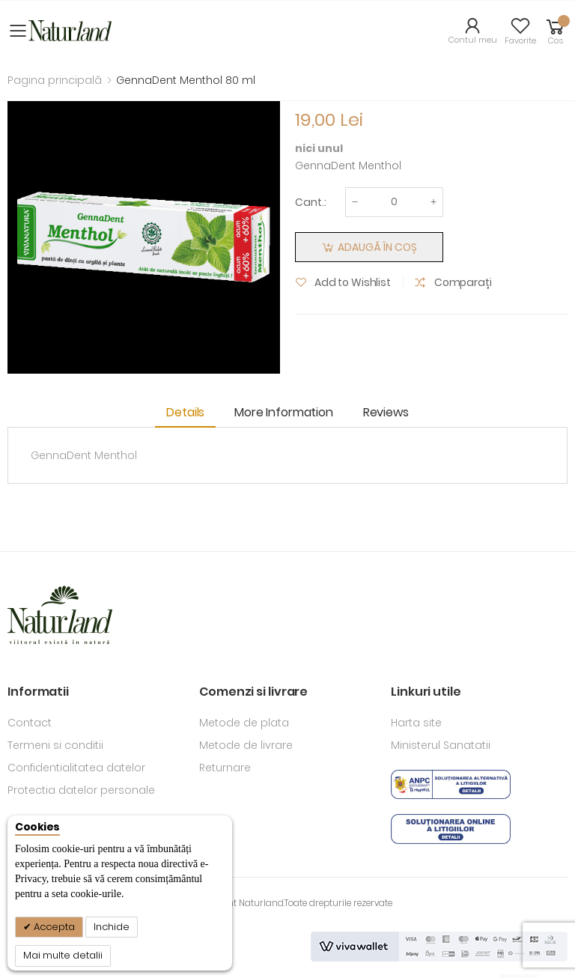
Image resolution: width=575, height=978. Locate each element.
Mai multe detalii (63, 955)
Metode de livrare (246, 745)
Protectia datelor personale (81, 790)
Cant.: (310, 202)
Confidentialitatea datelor (76, 767)
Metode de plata (244, 722)
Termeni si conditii (55, 745)
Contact (29, 722)
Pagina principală (54, 80)
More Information (283, 412)
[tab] (189, 414)
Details (185, 412)
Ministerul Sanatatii (440, 745)
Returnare (225, 767)
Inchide (112, 927)
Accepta (53, 927)
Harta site (416, 722)
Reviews (386, 412)
